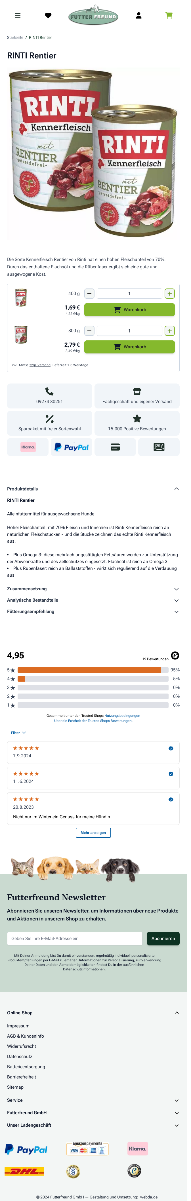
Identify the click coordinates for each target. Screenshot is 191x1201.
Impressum (18, 1026)
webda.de (149, 1197)
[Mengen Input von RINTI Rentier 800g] (129, 331)
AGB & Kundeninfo (25, 1036)
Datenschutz (19, 1056)
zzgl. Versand (40, 365)
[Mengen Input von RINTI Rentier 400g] (129, 293)
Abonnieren (163, 938)
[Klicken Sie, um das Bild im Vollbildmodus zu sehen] (93, 154)
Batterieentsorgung (26, 1066)
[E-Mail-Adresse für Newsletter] (74, 938)
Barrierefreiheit (21, 1077)
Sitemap (15, 1087)
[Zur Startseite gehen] (93, 15)
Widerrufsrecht (21, 1046)
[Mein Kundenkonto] (139, 15)
